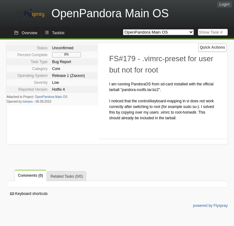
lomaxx (28, 101)
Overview (29, 33)
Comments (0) (30, 175)
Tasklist (58, 33)
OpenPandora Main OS (51, 97)
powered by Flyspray (210, 205)
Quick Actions (212, 47)
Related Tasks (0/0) (67, 176)
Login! (224, 4)
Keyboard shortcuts (29, 193)
